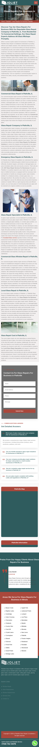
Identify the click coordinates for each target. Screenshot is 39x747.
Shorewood (25, 647)
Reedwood (25, 641)
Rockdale (24, 644)
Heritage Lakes (10, 653)
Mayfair (24, 623)
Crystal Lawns (9, 632)
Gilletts (7, 647)
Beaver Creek (9, 608)
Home (3, 21)
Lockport (24, 614)
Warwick (24, 650)
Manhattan (24, 620)
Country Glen (9, 626)
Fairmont (8, 641)
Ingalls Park (25, 608)
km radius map (19, 513)
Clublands (8, 623)
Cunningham (9, 635)
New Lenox (25, 632)
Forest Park (9, 644)
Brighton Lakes (10, 611)
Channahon (9, 620)
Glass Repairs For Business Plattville (22, 21)
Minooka (24, 629)
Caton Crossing (10, 617)
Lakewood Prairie (26, 611)
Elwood (8, 638)
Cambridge (9, 614)
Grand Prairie (9, 650)
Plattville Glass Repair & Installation (25, 733)
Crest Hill (8, 629)
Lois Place (24, 617)
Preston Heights (26, 638)
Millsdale (24, 626)
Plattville (8, 21)
